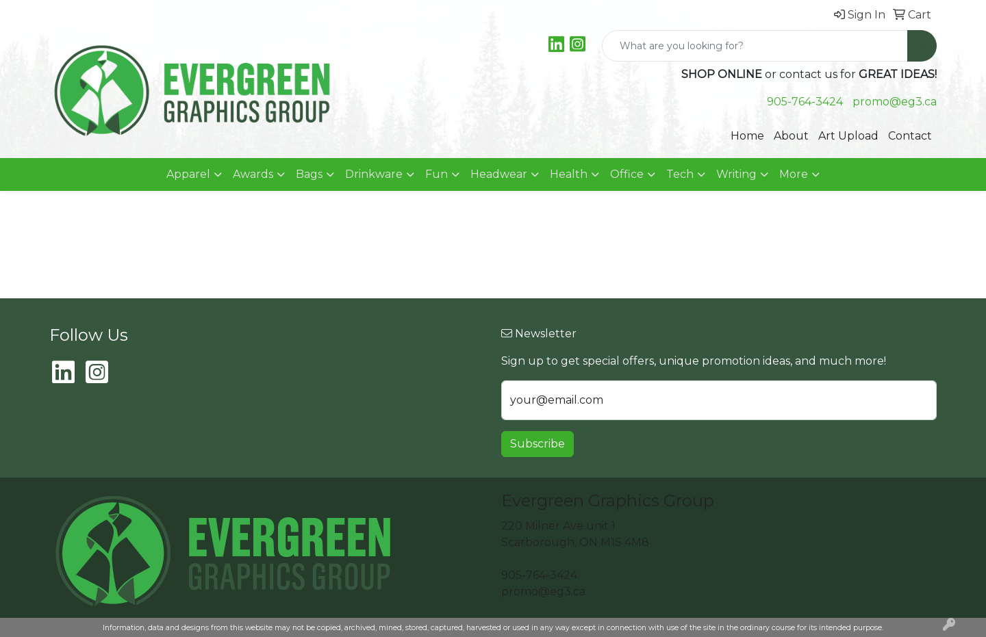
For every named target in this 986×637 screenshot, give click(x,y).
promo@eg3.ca (894, 101)
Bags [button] (309, 174)
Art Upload (848, 135)
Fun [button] (436, 174)
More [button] (793, 174)
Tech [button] (680, 174)
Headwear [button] (498, 174)
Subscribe (537, 443)
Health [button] (568, 174)
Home (747, 135)
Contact (910, 135)
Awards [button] (253, 174)
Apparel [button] (188, 174)
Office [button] (627, 174)
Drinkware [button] (374, 174)
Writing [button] (736, 174)
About (791, 135)
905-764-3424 (805, 101)
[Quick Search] (755, 46)
